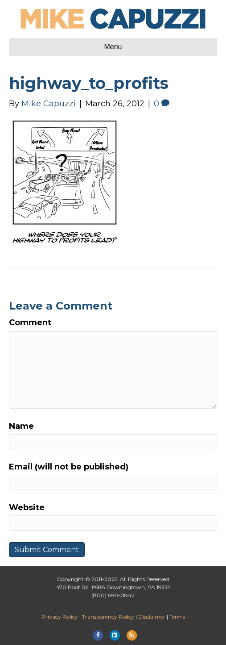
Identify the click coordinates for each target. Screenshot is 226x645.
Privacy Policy (59, 616)
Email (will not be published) (68, 467)
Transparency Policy (108, 616)
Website (27, 507)
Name (21, 426)
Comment (30, 322)
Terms (177, 616)
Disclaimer (151, 616)
